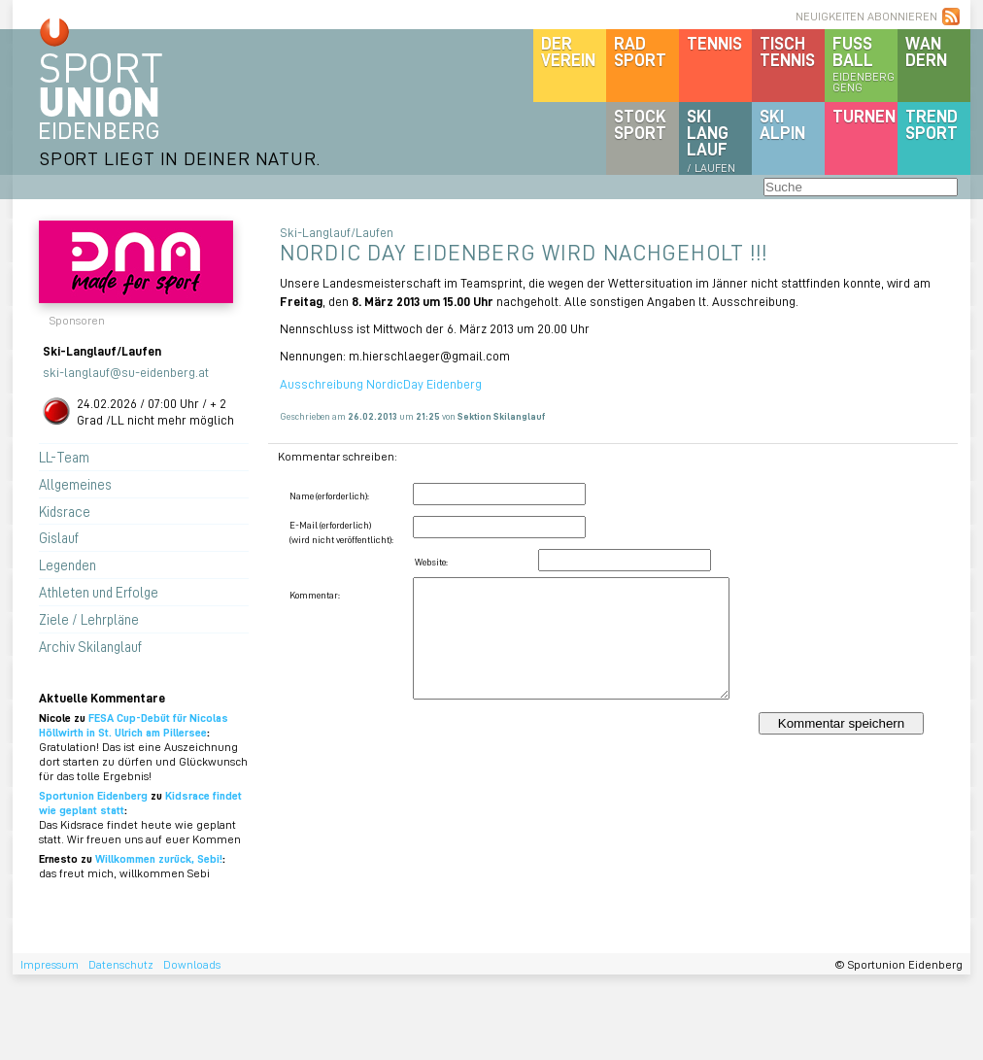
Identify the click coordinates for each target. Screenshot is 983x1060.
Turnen (864, 115)
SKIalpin (782, 124)
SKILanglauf (711, 140)
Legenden (67, 564)
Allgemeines (75, 484)
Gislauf (59, 537)
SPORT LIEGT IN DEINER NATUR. (180, 158)
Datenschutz (120, 964)
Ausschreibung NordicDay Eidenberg (381, 383)
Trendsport (931, 124)
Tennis (714, 42)
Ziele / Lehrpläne (89, 619)
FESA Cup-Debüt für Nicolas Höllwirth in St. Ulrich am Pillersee (133, 724)
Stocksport (640, 124)
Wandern (926, 51)
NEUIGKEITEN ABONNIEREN (866, 16)
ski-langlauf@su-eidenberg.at (126, 371)
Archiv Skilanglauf (90, 646)
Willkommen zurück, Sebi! (158, 858)
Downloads (191, 964)
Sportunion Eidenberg (93, 795)
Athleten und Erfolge (98, 591)
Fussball (865, 63)
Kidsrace (64, 511)
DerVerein (568, 51)
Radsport (640, 51)
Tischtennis (787, 51)
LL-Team (64, 456)
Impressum (49, 964)
